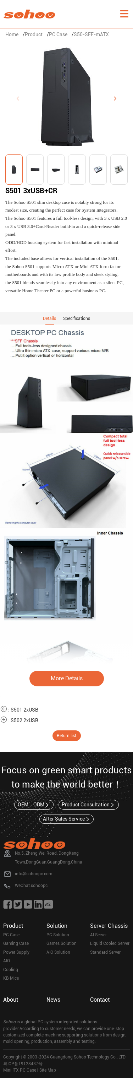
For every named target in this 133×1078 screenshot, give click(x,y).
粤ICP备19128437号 (23, 1063)
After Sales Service (66, 819)
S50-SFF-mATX (91, 34)
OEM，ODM (34, 805)
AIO (6, 960)
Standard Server (105, 952)
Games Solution (61, 943)
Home (11, 34)
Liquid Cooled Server (109, 943)
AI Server (98, 934)
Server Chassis (109, 925)
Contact (100, 999)
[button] (115, 99)
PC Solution (57, 934)
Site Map (47, 1070)
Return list (66, 735)
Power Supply (16, 952)
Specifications (76, 318)
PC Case (58, 34)
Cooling (10, 969)
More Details (67, 678)
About (10, 999)
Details (49, 318)
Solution (56, 925)
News (53, 999)
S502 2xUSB (24, 720)
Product (34, 34)
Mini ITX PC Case (19, 1070)
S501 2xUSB (24, 710)
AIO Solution (58, 952)
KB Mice (11, 978)
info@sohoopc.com (33, 873)
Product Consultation (88, 805)
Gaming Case (16, 943)
